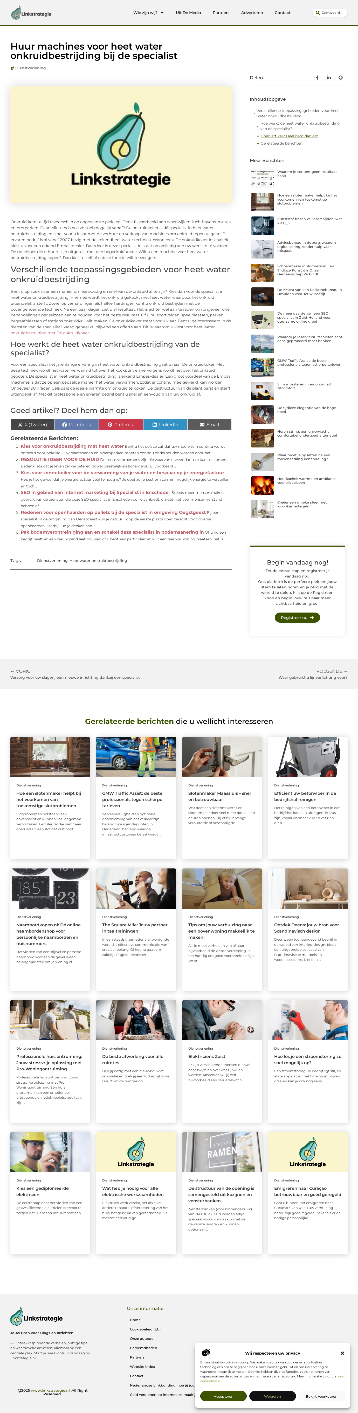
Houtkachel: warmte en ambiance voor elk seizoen (306, 481)
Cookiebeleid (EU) (145, 1329)
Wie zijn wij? (148, 12)
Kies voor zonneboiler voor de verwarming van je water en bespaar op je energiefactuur (122, 472)
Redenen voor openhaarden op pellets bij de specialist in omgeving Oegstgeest (113, 512)
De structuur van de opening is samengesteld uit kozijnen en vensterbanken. (221, 1194)
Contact (283, 12)
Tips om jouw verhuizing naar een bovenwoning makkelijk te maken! (221, 931)
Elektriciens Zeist (206, 1056)
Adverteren (252, 12)
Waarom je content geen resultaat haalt (307, 173)
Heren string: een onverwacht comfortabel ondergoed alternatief (307, 433)
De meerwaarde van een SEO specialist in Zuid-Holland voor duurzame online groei (304, 317)
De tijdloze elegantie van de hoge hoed (306, 410)
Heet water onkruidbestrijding (98, 560)
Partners (221, 12)
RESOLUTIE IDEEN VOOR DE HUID (60, 459)
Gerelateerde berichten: (282, 143)
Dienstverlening (30, 68)
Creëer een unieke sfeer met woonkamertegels (302, 504)
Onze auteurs (141, 1338)
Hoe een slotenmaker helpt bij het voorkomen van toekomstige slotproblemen (307, 199)
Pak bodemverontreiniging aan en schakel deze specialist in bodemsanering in (112, 532)
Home (135, 1320)
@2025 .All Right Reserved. (53, 1392)
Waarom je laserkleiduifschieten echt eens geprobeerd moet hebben (309, 339)
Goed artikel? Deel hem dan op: (289, 136)
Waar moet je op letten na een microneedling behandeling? (303, 457)
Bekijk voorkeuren (322, 1396)
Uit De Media (188, 12)
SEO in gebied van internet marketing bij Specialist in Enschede (95, 492)
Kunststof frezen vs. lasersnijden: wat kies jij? (309, 221)
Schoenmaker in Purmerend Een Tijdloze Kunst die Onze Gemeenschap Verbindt (305, 270)
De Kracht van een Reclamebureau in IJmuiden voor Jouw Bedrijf (309, 292)
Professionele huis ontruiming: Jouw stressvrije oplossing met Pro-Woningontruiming (49, 1062)
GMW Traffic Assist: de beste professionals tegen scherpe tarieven (309, 362)
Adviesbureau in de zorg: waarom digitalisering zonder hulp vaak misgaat (306, 246)
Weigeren (272, 1396)
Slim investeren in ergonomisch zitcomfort (305, 386)
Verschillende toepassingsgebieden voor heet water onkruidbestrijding (298, 113)
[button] (342, 1353)
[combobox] (330, 13)
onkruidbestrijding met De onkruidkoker (50, 332)
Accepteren (223, 1396)
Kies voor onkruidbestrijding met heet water (72, 446)
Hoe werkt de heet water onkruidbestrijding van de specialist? (300, 126)
